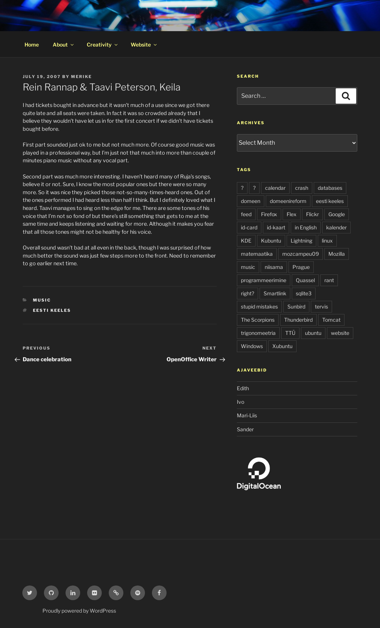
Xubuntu (282, 346)
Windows (252, 346)
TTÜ (290, 333)
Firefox (269, 214)
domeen (250, 201)
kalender (336, 227)
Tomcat (331, 320)
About (64, 44)
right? (247, 293)
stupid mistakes (259, 306)
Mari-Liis (247, 415)
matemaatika (257, 254)
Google (336, 214)
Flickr (312, 214)
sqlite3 (304, 293)
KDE (246, 240)
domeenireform (288, 201)
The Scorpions (258, 320)
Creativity (103, 44)
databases (330, 188)
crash (301, 188)
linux (327, 240)
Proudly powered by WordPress (79, 610)
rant (329, 280)
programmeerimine (263, 280)
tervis (321, 306)
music (42, 300)
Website (144, 44)
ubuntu (313, 333)
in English (306, 227)
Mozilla (336, 254)
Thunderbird (298, 320)
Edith (243, 388)
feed (246, 214)
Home (32, 44)
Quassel (305, 280)
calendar (275, 188)
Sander (245, 429)
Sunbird (296, 306)
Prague (301, 267)
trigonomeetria (258, 333)
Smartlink (275, 293)
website (340, 333)
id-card (249, 227)
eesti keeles (52, 310)
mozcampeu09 (300, 254)
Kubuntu (271, 240)
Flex (292, 214)
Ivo (240, 402)
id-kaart (276, 227)
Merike (81, 76)
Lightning (301, 240)
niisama (274, 267)
